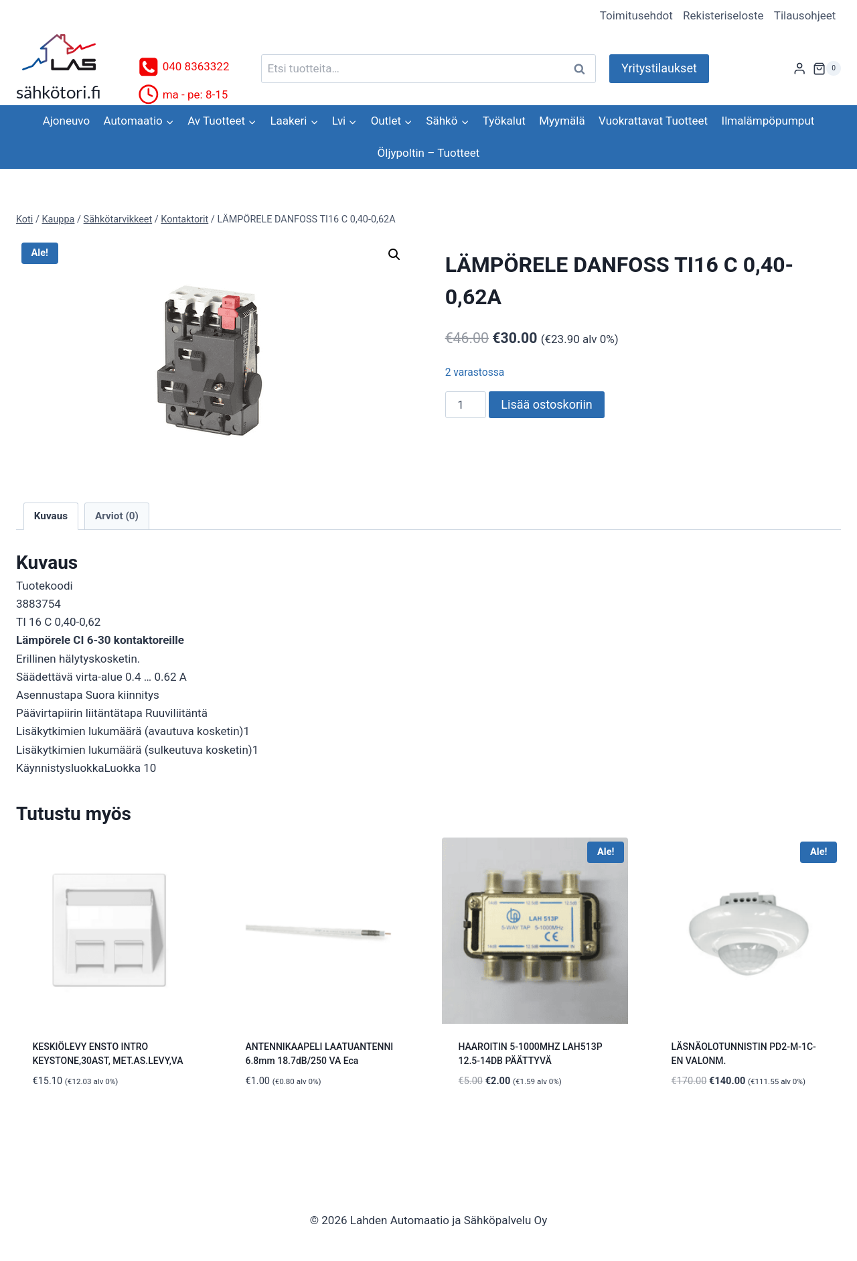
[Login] (799, 68)
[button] (394, 255)
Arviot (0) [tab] (117, 516)
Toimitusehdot (636, 15)
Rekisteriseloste (723, 15)
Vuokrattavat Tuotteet (653, 120)
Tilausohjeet (805, 15)
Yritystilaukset (659, 68)
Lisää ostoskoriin (546, 404)
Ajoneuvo (66, 120)
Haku (583, 69)
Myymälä (562, 120)
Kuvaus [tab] (51, 516)
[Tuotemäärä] (466, 404)
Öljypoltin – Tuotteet (429, 152)
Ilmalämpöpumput (768, 120)
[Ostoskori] (827, 68)
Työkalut (504, 120)
